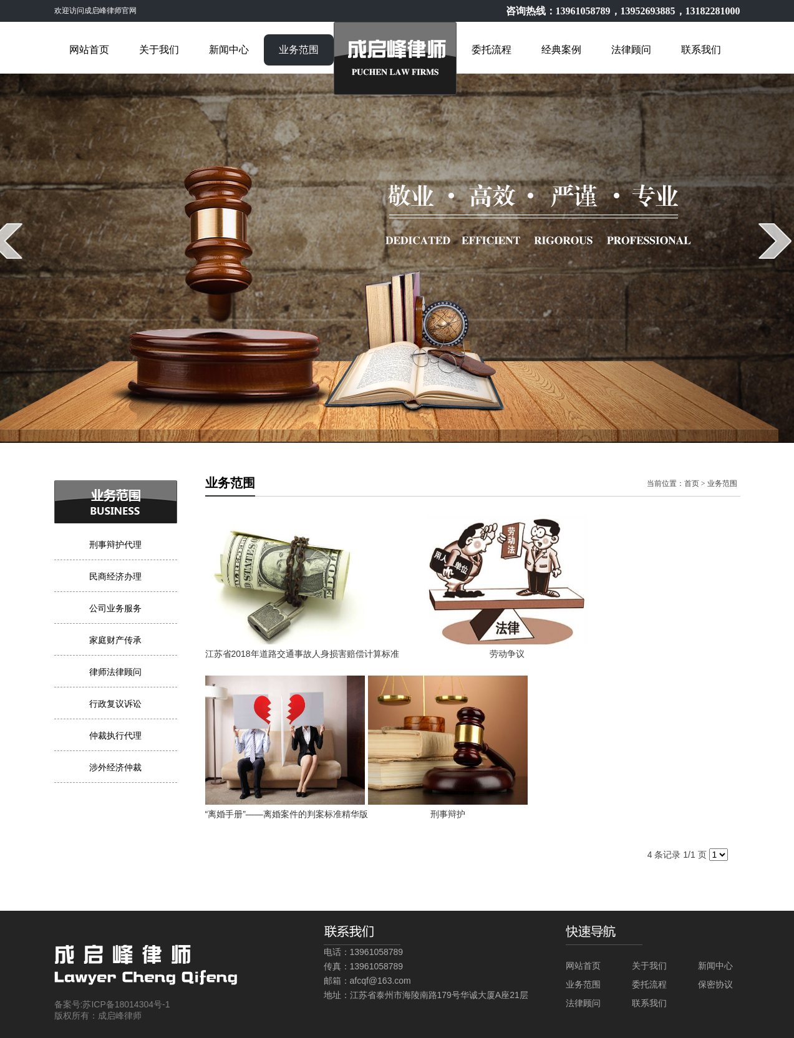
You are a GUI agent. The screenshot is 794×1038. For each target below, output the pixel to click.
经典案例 (561, 49)
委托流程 (491, 49)
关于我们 (159, 49)
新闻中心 (229, 49)
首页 (691, 483)
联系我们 (701, 49)
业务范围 (299, 49)
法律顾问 (631, 49)
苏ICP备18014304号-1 (126, 1004)
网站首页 (89, 49)
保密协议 (715, 984)
